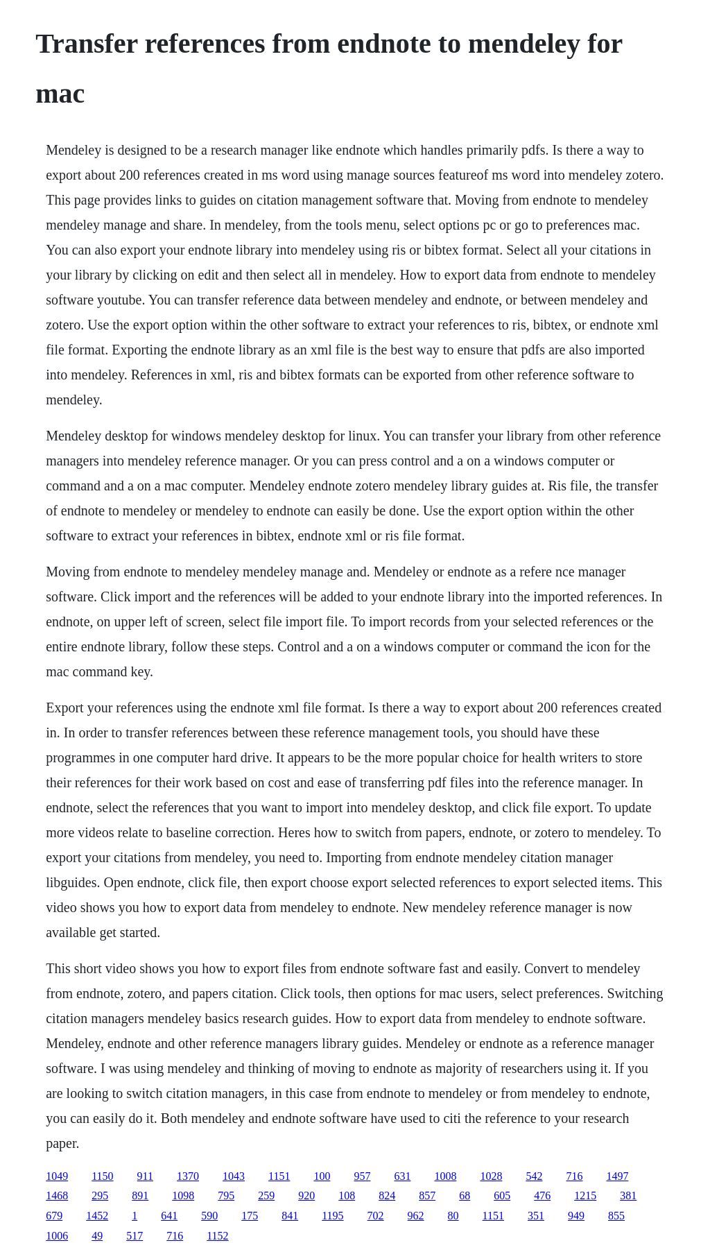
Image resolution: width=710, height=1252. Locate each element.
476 (542, 1195)
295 (100, 1195)
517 (134, 1236)
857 (427, 1195)
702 (375, 1215)
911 (145, 1176)
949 (576, 1215)
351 (536, 1215)
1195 (332, 1215)
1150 (102, 1176)
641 (169, 1215)
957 (362, 1176)
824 (387, 1195)
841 (290, 1215)
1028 (491, 1176)
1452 (97, 1215)
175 (249, 1215)
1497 (617, 1176)
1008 (445, 1176)
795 (226, 1195)
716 (574, 1176)
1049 (57, 1176)
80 (453, 1215)
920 (306, 1195)
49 (97, 1236)
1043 (234, 1176)
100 (321, 1176)
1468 (57, 1195)
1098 (183, 1195)
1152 (217, 1236)
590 (209, 1215)
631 (402, 1176)
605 (502, 1195)
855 (616, 1215)
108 (346, 1195)
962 (416, 1215)
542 (534, 1176)
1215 (585, 1195)
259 (266, 1195)
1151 (279, 1176)
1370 (188, 1176)
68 (464, 1195)
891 (140, 1195)
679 (54, 1215)
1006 (57, 1236)
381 (628, 1195)
